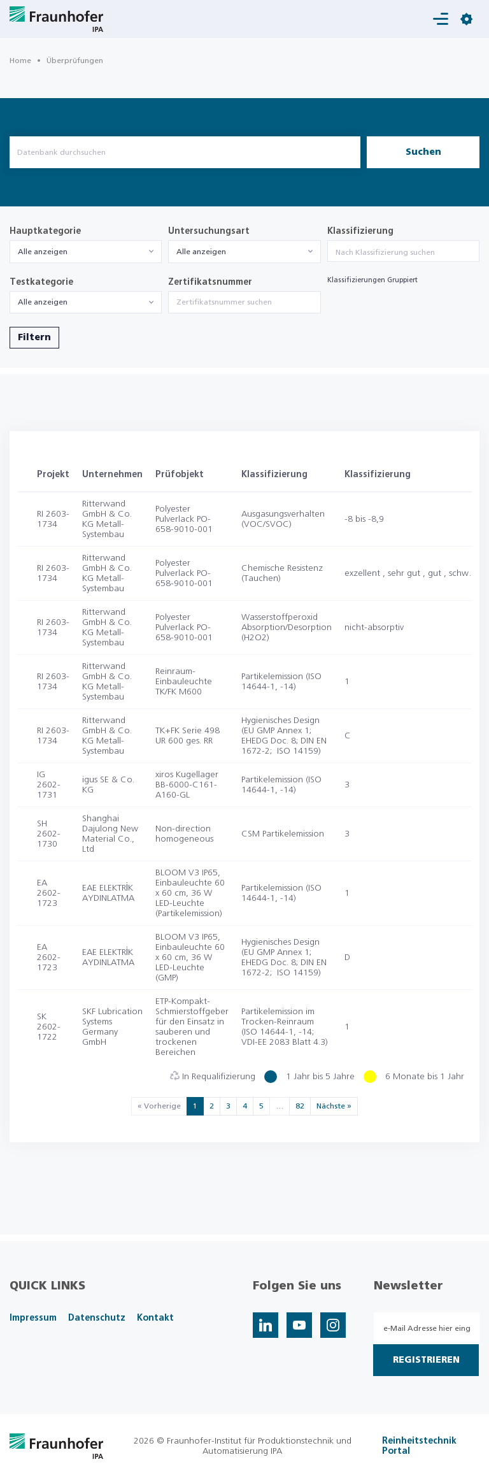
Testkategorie (41, 282)
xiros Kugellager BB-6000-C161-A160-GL (186, 785)
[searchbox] (403, 252)
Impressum (33, 1318)
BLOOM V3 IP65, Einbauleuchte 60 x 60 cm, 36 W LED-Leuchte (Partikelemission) (190, 893)
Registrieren (426, 1360)
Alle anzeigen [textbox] (42, 251)
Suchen (423, 152)
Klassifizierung (360, 231)
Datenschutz (96, 1318)
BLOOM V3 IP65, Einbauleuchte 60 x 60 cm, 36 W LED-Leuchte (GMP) (190, 957)
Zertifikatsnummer (210, 282)
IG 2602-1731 (48, 785)
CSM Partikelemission (282, 833)
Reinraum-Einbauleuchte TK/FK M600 (183, 681)
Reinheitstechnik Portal (419, 1446)
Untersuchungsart (209, 231)
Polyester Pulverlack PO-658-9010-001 (184, 519)
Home (20, 60)
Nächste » (333, 1106)
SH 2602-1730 (48, 834)
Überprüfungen (74, 60)
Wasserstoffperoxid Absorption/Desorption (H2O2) (286, 627)
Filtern (34, 337)
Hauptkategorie (45, 231)
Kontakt (155, 1318)
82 (299, 1106)
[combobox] (86, 251)
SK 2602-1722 (48, 1027)
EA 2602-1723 (48, 893)
